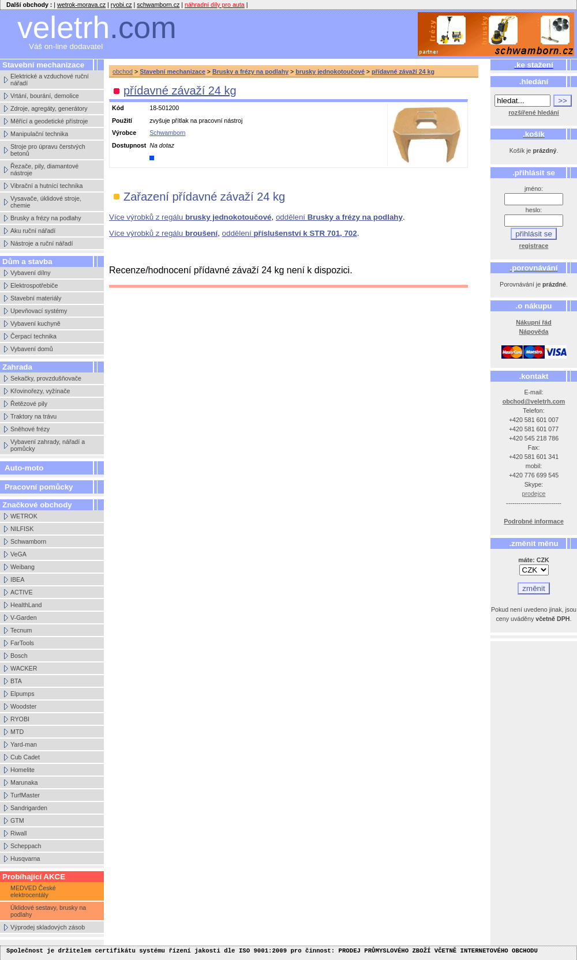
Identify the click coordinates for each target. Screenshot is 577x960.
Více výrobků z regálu (190, 217)
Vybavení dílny (30, 272)
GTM (17, 820)
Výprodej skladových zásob (47, 927)
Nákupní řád (534, 322)
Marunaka (24, 782)
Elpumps (22, 693)
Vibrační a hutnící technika (46, 185)
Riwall (18, 833)
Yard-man (23, 744)
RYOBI (19, 719)
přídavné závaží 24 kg (403, 71)
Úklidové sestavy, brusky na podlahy (48, 911)
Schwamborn (28, 541)
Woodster (23, 706)
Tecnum (21, 630)
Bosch (19, 655)
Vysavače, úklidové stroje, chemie (45, 202)
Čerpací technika (33, 336)
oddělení (339, 217)
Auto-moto (24, 468)
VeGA (18, 554)
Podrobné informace (534, 521)
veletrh (97, 27)
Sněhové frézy (30, 429)
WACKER (23, 668)
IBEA (17, 579)
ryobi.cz (121, 4)
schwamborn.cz (158, 4)
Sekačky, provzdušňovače (45, 378)
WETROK (24, 516)
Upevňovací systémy (38, 310)
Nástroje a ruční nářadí (41, 243)
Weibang (22, 566)
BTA (16, 680)
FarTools (22, 642)
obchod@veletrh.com (534, 401)
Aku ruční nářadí (32, 230)
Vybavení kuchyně (35, 323)
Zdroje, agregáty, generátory (49, 108)
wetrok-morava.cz (81, 4)
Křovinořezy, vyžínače (40, 390)
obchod (123, 71)
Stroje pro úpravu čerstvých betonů (47, 150)
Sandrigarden (28, 807)
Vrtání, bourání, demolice (44, 95)
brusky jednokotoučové (330, 71)
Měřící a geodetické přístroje (49, 121)
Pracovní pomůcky (39, 487)
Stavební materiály (35, 298)
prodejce (534, 493)
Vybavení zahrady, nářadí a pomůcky (47, 445)
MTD (17, 731)
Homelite (22, 769)
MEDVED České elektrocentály (33, 891)
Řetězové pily (28, 403)
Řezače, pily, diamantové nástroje (44, 169)
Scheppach (25, 845)
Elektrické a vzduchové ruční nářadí (49, 79)
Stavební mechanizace (172, 71)
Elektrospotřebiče (34, 285)
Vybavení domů (31, 348)
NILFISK (21, 528)
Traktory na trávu (33, 416)
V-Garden (23, 617)
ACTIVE (21, 592)
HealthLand (26, 604)
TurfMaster (25, 795)
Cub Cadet (25, 757)
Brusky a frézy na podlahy (45, 217)
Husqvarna (25, 858)
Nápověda (534, 331)
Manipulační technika (39, 133)
